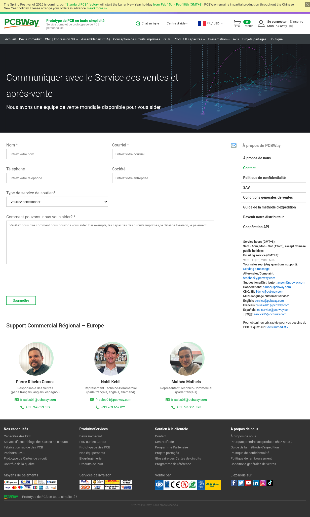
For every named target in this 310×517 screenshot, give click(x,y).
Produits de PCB (91, 464)
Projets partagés (254, 39)
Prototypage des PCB (95, 447)
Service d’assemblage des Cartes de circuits (36, 442)
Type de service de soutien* (30, 193)
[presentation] (44, 280)
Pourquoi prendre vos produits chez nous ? (262, 442)
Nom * (12, 145)
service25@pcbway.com (270, 314)
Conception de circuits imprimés (136, 39)
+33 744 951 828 (189, 407)
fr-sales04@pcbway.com (113, 400)
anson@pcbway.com (291, 282)
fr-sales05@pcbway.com (189, 400)
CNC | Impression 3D (61, 39)
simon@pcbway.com (277, 287)
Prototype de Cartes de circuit (25, 458)
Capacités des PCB (17, 436)
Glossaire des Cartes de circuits (178, 458)
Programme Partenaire (171, 447)
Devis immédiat (30, 39)
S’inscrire (296, 21)
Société (119, 169)
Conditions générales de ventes (268, 197)
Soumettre (21, 300)
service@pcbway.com (269, 300)
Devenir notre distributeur (263, 217)
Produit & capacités (189, 39)
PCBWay (22, 24)
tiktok (270, 483)
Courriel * (120, 145)
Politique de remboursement (251, 458)
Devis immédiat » (276, 327)
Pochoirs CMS (14, 453)
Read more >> (97, 8)
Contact (249, 168)
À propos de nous (257, 158)
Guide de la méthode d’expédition (269, 207)
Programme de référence (173, 464)
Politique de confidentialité (264, 178)
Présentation (218, 39)
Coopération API (256, 227)
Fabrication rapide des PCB (23, 447)
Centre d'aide (177, 23)
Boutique (276, 39)
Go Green (213, 485)
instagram (263, 483)
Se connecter (277, 21)
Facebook (234, 483)
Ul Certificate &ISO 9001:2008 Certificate (180, 485)
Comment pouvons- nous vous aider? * (40, 217)
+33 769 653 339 (38, 407)
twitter (241, 483)
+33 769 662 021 (113, 407)
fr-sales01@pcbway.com (38, 400)
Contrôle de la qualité (19, 464)
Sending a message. (256, 269)
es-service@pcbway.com (273, 310)
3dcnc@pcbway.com (270, 291)
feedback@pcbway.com (259, 278)
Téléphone (15, 169)
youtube (248, 483)
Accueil (10, 39)
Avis (236, 39)
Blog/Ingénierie (91, 458)
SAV (246, 188)
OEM (167, 39)
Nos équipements (92, 453)
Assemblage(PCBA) (95, 39)
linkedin (256, 483)
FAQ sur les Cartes (93, 442)
